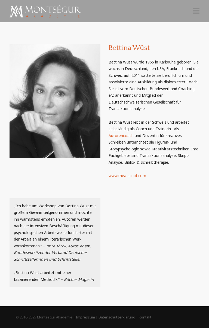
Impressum (85, 317)
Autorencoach (121, 135)
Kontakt (145, 317)
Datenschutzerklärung (117, 317)
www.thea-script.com (127, 175)
